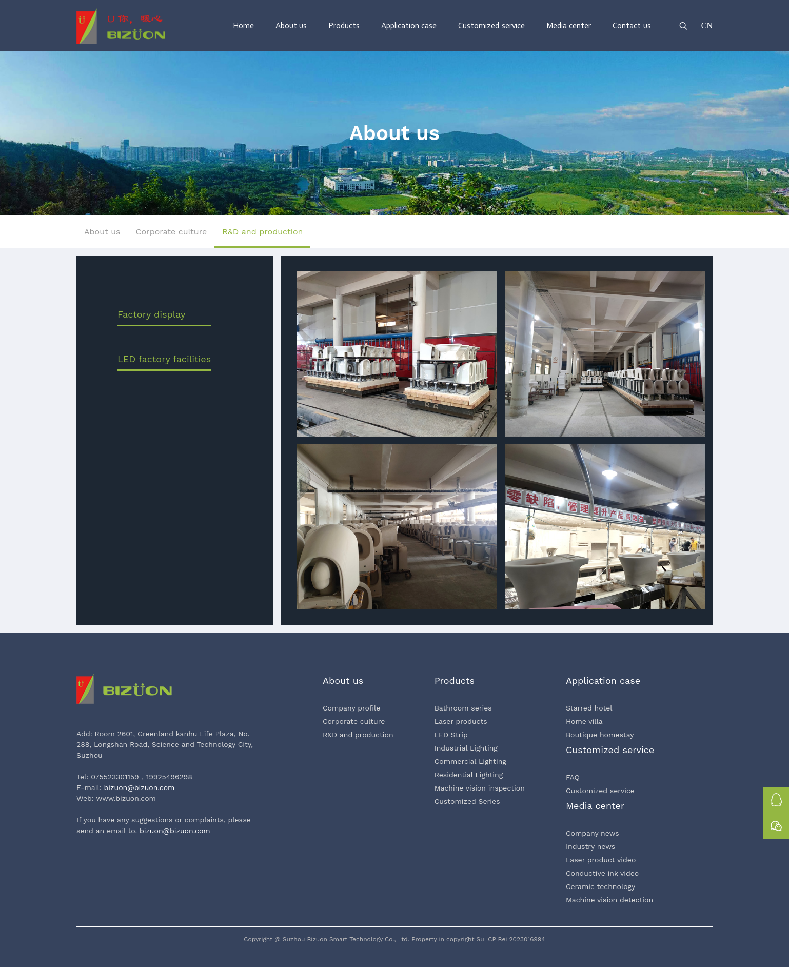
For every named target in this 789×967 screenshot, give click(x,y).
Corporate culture (354, 721)
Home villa (584, 721)
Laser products (461, 721)
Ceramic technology (600, 886)
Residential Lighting (469, 775)
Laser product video (601, 860)
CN (707, 25)
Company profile (351, 708)
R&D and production (358, 735)
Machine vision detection (609, 900)
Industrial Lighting (466, 748)
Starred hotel (589, 708)
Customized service (600, 790)
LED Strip (451, 735)
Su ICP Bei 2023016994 (511, 939)
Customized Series (467, 801)
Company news (592, 833)
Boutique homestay (600, 735)
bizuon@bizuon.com (139, 787)
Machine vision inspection (480, 788)
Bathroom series (463, 708)
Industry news (590, 846)
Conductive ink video (602, 873)
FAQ (573, 777)
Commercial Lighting (470, 761)
